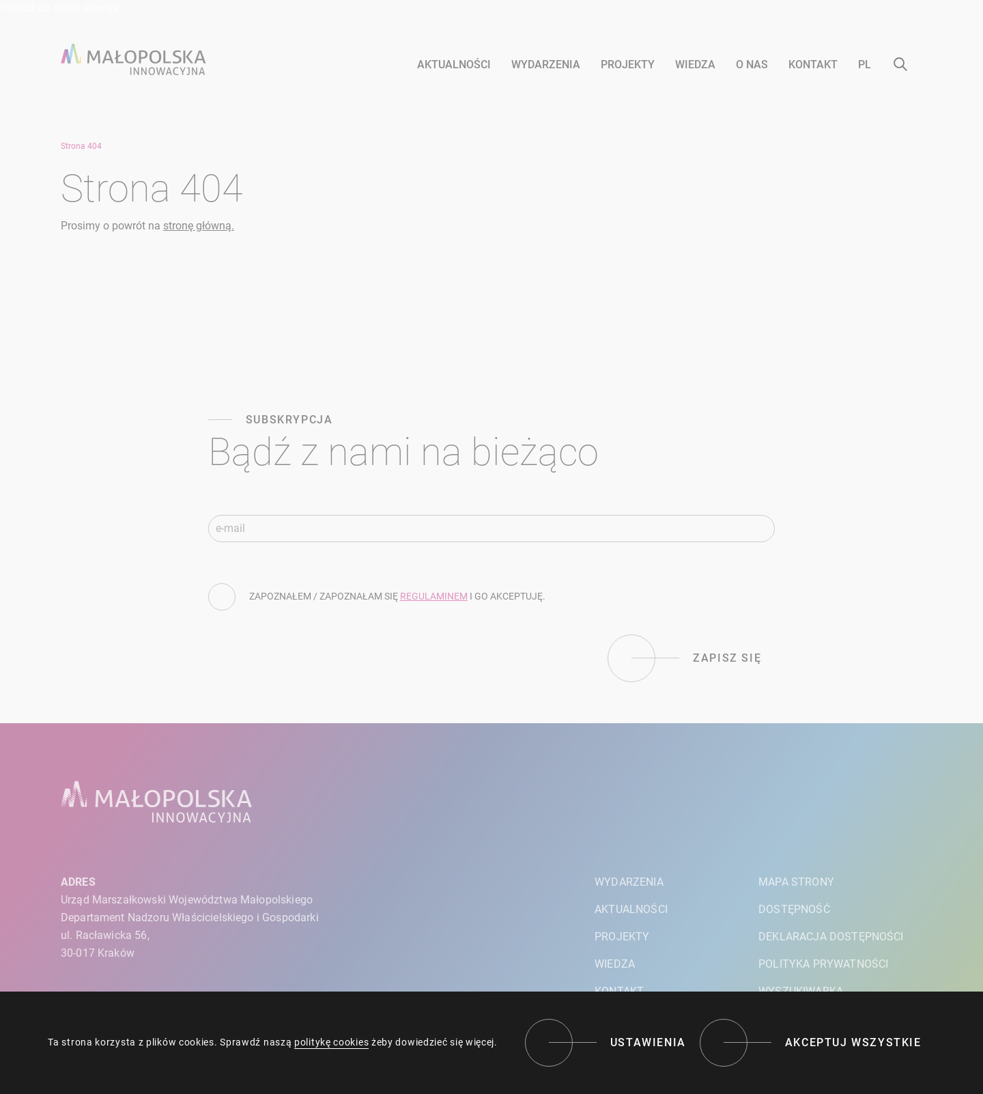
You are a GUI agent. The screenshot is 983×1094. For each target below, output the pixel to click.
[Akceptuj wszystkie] (811, 1043)
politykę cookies (331, 1042)
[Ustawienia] (605, 1043)
